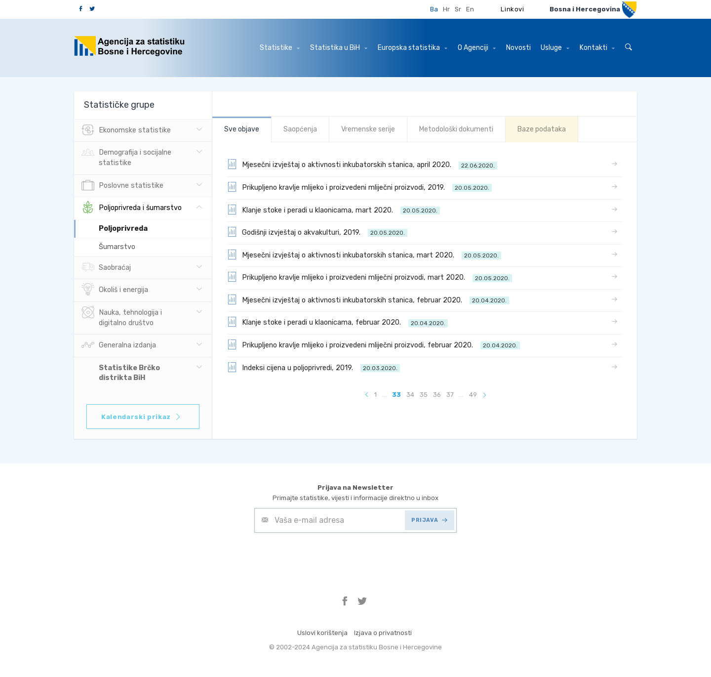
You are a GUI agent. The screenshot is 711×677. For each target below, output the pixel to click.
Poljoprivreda (123, 228)
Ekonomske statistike (126, 130)
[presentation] (329, 557)
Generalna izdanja (118, 345)
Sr (458, 9)
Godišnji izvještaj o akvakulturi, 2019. (317, 232)
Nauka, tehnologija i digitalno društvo (121, 316)
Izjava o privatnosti (383, 632)
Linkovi (512, 9)
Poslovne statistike (122, 185)
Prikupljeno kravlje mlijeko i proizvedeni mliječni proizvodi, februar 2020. (373, 344)
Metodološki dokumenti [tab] (456, 129)
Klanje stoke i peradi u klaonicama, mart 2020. (333, 209)
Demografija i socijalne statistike (126, 156)
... (384, 394)
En (470, 9)
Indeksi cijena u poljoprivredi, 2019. (313, 367)
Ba (434, 9)
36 (437, 394)
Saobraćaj (106, 267)
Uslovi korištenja (322, 632)
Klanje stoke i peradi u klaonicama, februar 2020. (337, 322)
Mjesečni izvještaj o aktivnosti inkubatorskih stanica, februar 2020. (368, 299)
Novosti (518, 47)
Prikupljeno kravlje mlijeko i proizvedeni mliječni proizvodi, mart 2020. (369, 277)
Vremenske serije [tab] (368, 129)
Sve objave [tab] (241, 129)
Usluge (555, 47)
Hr (446, 9)
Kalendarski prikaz (141, 417)
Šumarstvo (117, 247)
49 (473, 394)
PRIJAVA (429, 520)
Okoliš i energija (114, 290)
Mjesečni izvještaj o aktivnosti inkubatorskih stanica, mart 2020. (364, 254)
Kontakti (597, 47)
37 (450, 394)
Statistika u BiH (338, 47)
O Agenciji (477, 47)
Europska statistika (412, 47)
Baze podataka (541, 129)
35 (424, 394)
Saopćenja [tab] (300, 129)
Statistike (280, 47)
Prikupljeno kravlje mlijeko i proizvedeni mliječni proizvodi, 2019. (359, 187)
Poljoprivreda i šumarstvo (131, 208)
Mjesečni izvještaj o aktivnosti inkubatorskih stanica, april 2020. (362, 164)
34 (410, 394)
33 (396, 394)
